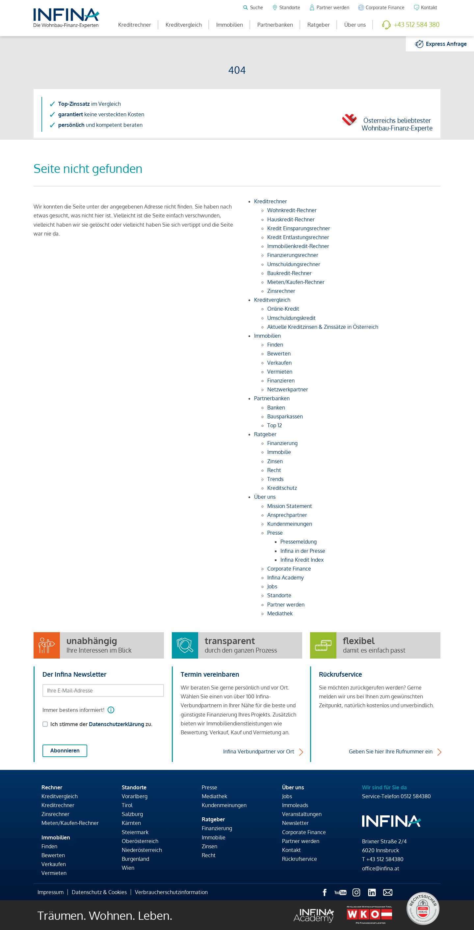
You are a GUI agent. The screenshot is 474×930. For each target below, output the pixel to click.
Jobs (287, 796)
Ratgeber (318, 24)
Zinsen (209, 846)
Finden (49, 846)
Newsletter (295, 823)
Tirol (127, 805)
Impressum (51, 892)
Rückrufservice (299, 859)
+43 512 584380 (385, 859)
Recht (209, 855)
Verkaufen (53, 864)
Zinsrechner (55, 814)
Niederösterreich (142, 850)
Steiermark (135, 832)
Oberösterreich (140, 841)
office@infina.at (380, 868)
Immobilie (213, 837)
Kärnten (131, 823)
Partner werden (300, 841)
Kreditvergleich (184, 24)
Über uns (355, 24)
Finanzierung (217, 828)
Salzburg (132, 814)
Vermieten (53, 873)
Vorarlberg (134, 796)
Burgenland (135, 859)
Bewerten (53, 855)
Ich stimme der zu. (101, 724)
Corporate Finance (304, 832)
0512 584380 (416, 796)
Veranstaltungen (302, 814)
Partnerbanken (275, 24)
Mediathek (214, 796)
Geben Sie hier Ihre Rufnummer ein (391, 751)
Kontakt (291, 850)
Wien (128, 867)
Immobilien (229, 24)
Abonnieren (65, 750)
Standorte (134, 787)
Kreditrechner (134, 24)
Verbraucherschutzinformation (171, 892)
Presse (209, 787)
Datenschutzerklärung (116, 724)
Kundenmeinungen (224, 805)
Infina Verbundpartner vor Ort (258, 751)
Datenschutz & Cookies (99, 892)
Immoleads (295, 805)
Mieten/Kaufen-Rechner (70, 823)
